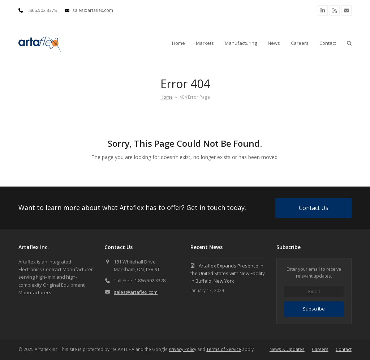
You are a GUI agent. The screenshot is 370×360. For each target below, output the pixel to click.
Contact (344, 349)
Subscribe (314, 308)
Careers (320, 349)
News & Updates (287, 349)
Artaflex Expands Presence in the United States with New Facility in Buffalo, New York (227, 273)
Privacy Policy (182, 349)
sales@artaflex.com (136, 292)
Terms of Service (223, 349)
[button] (349, 43)
